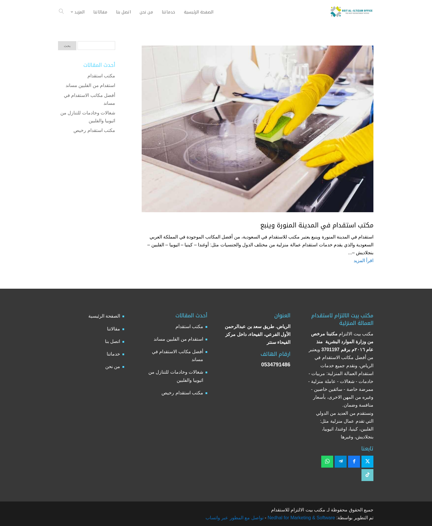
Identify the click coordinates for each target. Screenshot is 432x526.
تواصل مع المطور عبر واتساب (235, 517)
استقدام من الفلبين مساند (90, 85)
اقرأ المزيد (363, 260)
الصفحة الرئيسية (104, 315)
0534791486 (275, 364)
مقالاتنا (113, 328)
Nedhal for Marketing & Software (300, 517)
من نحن (112, 366)
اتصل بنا (112, 341)
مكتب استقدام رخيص (94, 130)
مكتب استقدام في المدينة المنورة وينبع (316, 225)
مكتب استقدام (101, 75)
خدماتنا (113, 353)
